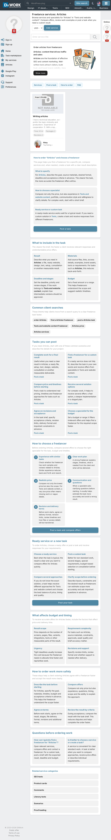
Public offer (14, 830)
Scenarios (38, 803)
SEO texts (38, 776)
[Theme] (92, 3)
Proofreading (40, 810)
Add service (52, 28)
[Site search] (49, 3)
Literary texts (40, 797)
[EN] (98, 3)
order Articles (40, 320)
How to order (67, 85)
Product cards (40, 783)
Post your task (65, 603)
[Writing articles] (48, 121)
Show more (40, 73)
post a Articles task (86, 320)
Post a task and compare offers (65, 530)
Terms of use (14, 833)
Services (38, 85)
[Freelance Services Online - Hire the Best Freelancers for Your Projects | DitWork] (12, 5)
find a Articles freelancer (62, 320)
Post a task (51, 85)
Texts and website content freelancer (51, 326)
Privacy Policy (14, 836)
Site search (81, 3)
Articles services (41, 332)
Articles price (78, 326)
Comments (39, 790)
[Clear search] (70, 3)
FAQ (79, 85)
